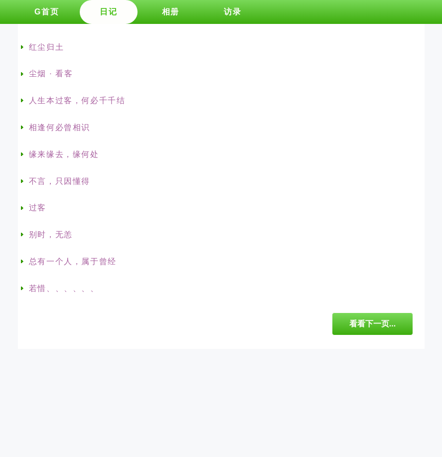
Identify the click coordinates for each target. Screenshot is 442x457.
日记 (108, 11)
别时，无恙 (51, 234)
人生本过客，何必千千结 (77, 100)
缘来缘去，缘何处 (64, 154)
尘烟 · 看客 (51, 73)
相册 (170, 11)
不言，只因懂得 (59, 181)
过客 (37, 207)
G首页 (46, 11)
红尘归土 (46, 47)
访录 (232, 11)
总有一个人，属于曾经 (73, 261)
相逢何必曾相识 (59, 127)
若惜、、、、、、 (64, 288)
